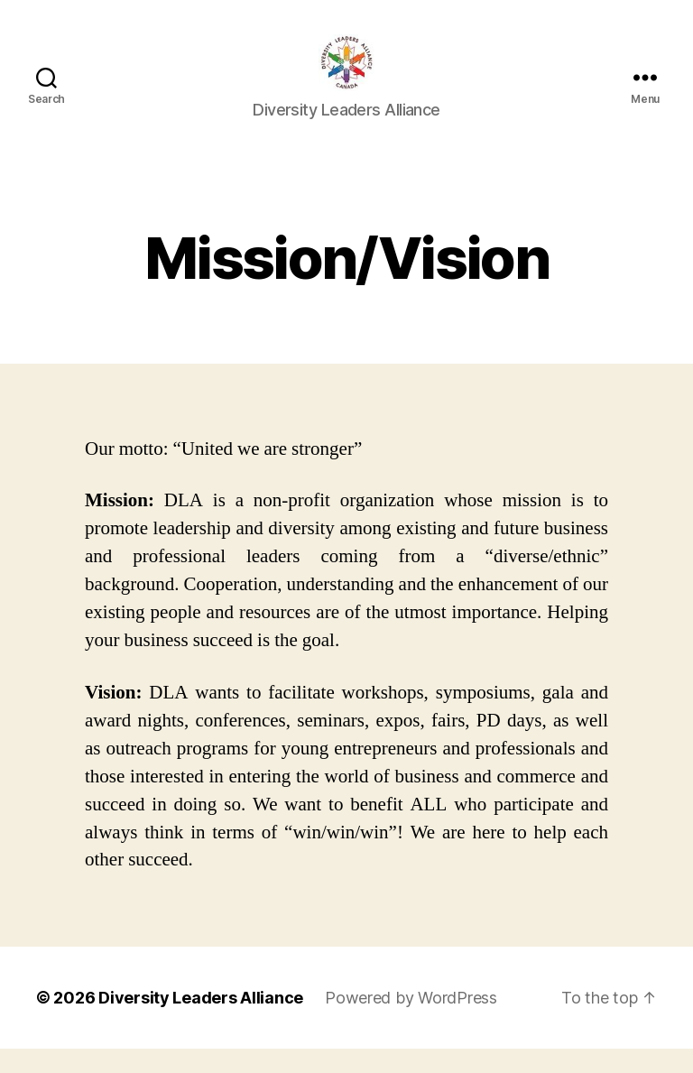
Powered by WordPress (411, 1022)
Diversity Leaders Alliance (200, 1022)
